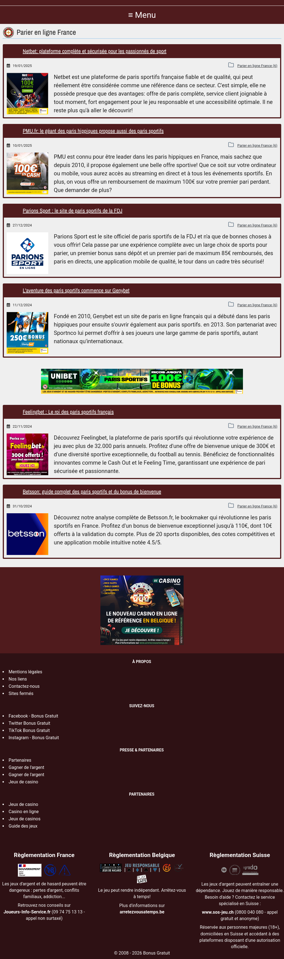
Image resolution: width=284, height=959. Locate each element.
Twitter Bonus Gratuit (29, 723)
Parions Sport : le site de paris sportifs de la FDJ (72, 210)
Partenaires (20, 760)
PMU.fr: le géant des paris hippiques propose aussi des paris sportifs (93, 130)
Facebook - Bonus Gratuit (33, 716)
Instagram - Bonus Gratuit (34, 737)
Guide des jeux (23, 826)
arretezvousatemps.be (142, 912)
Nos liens (18, 679)
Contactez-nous (24, 686)
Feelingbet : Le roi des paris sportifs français (68, 411)
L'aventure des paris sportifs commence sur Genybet (76, 290)
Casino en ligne (24, 811)
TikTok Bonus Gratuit (29, 730)
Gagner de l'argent (26, 767)
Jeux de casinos (24, 818)
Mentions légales (25, 671)
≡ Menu (142, 15)
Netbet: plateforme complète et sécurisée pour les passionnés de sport (94, 51)
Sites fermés (21, 693)
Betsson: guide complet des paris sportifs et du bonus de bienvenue (92, 491)
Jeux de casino (23, 781)
